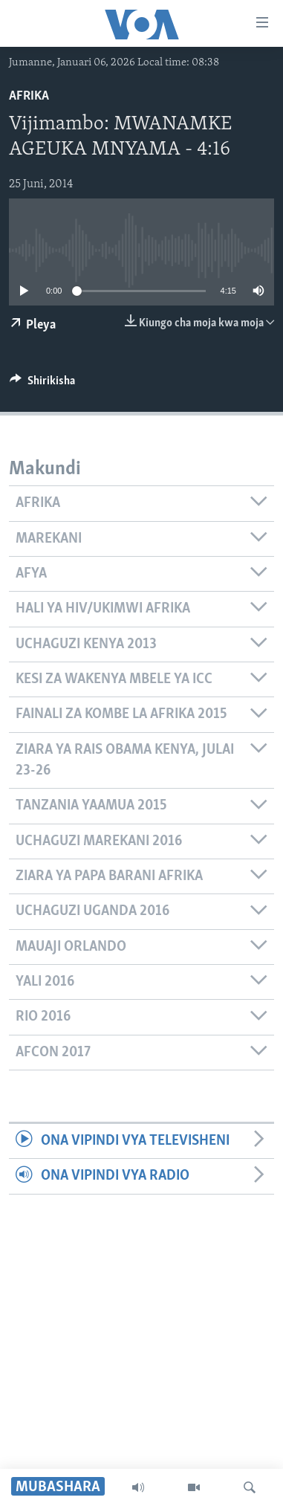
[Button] (42, 384)
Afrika (29, 96)
